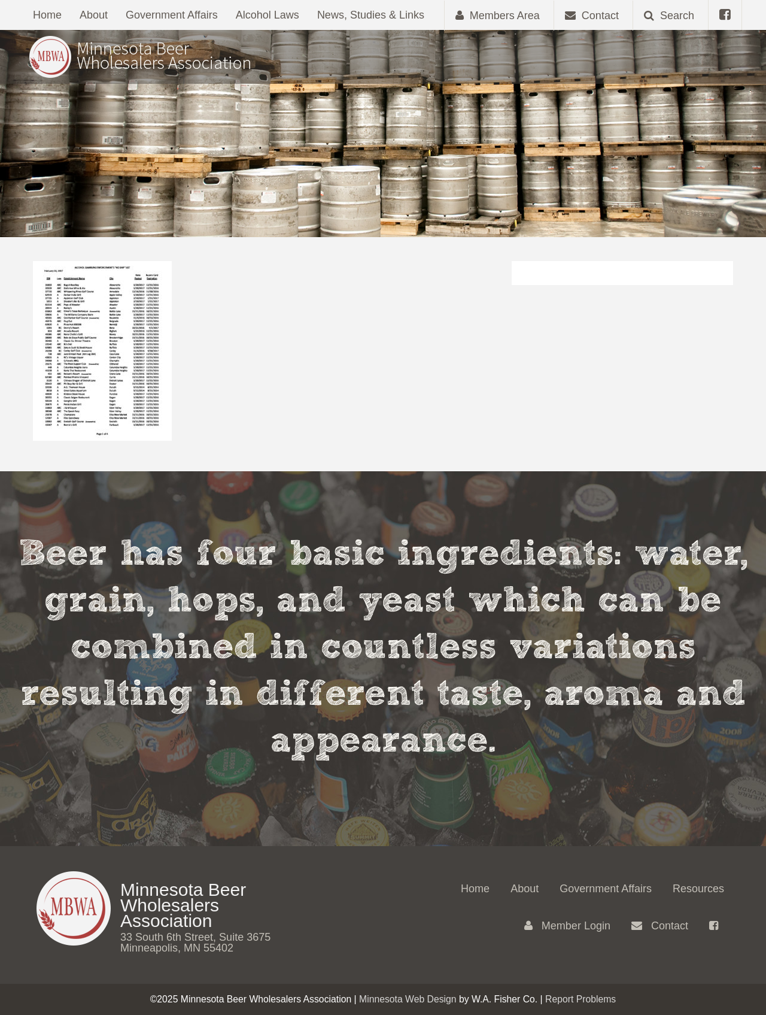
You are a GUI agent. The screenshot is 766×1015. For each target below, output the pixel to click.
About (94, 15)
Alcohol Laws (267, 15)
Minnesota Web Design (408, 999)
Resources (698, 889)
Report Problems (580, 999)
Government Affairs (172, 15)
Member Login (567, 926)
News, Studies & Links (370, 15)
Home (47, 15)
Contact (659, 926)
